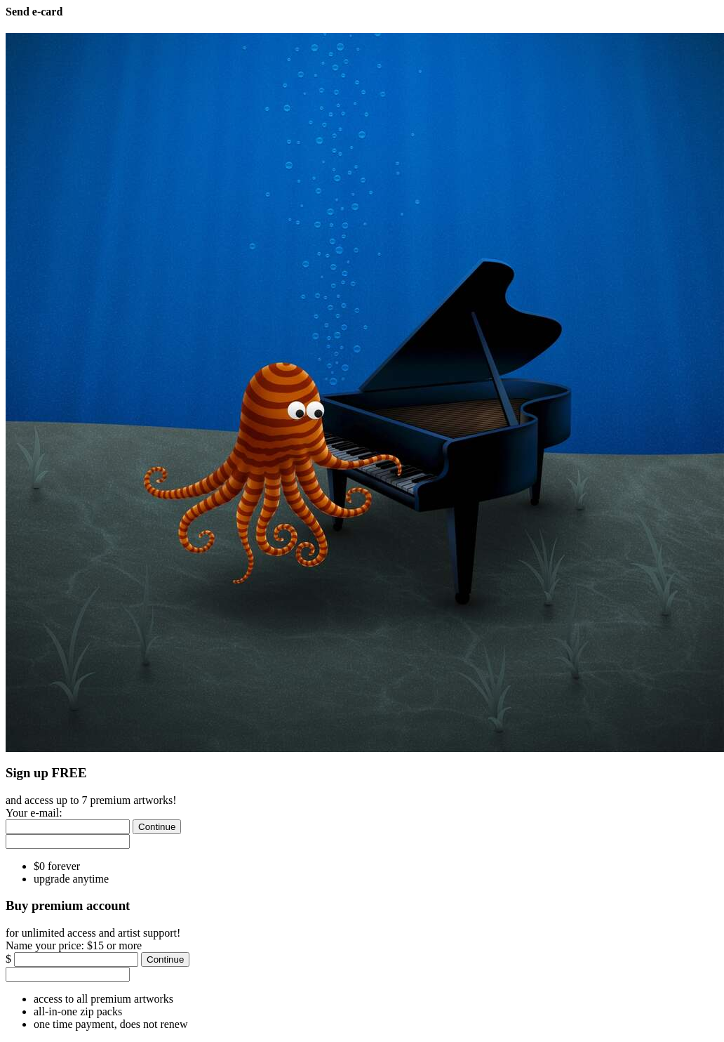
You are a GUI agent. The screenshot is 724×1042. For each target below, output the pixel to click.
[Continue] (157, 826)
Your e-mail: (34, 813)
